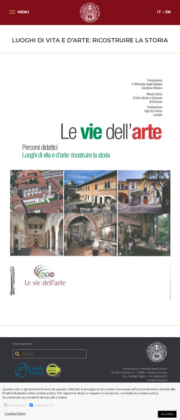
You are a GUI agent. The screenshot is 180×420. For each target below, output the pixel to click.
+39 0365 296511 (136, 376)
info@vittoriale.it (157, 380)
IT (159, 12)
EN (168, 12)
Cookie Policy (15, 413)
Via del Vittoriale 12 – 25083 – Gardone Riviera (139, 372)
